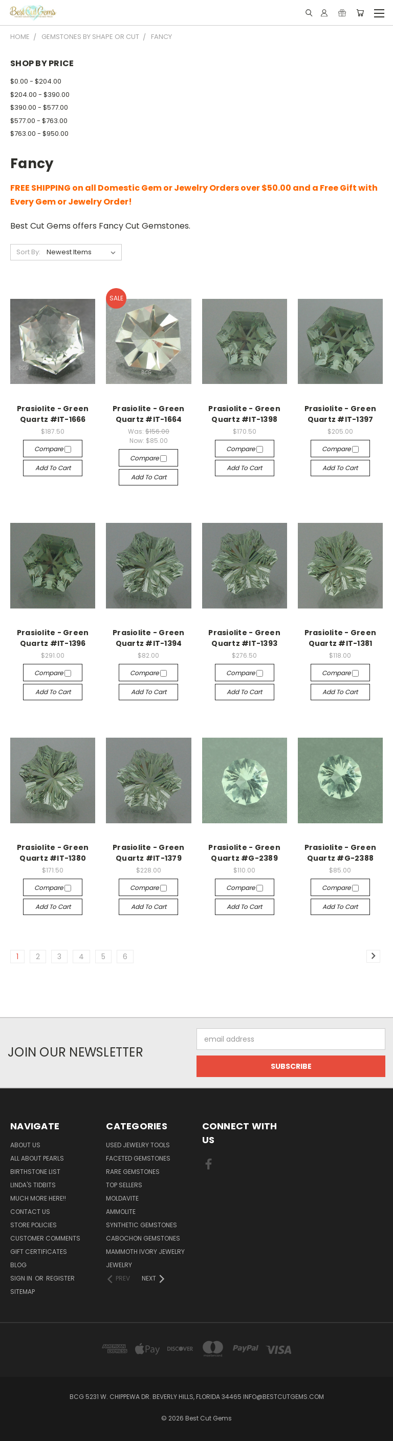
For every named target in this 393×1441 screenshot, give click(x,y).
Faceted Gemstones (138, 1158)
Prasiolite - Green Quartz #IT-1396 (53, 637)
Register (60, 1278)
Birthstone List (35, 1171)
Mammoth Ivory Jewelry (145, 1251)
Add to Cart (53, 467)
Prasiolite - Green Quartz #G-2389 (244, 852)
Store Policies (33, 1225)
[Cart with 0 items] (360, 13)
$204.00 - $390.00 (40, 94)
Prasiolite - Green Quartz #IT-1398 (244, 413)
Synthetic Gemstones (141, 1225)
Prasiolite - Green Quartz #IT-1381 (340, 637)
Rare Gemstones (133, 1171)
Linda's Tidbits (33, 1185)
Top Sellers (124, 1185)
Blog (18, 1265)
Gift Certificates (38, 1251)
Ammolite (121, 1211)
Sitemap (22, 1291)
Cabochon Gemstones (143, 1238)
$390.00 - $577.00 (39, 107)
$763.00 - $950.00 (39, 133)
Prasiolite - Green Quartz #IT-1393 (244, 637)
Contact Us (30, 1211)
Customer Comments (45, 1238)
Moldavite (122, 1198)
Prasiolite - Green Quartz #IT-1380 (53, 852)
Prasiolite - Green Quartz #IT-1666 (53, 413)
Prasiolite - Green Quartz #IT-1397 (340, 413)
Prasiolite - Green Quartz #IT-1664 (149, 413)
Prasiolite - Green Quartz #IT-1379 (149, 852)
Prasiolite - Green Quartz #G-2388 (340, 852)
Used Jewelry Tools (138, 1145)
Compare (52, 448)
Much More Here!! (38, 1198)
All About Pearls (37, 1158)
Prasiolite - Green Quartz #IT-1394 (149, 637)
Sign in (22, 1278)
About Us (25, 1145)
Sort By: (28, 252)
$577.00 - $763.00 (39, 121)
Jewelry (119, 1265)
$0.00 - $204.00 (35, 81)
